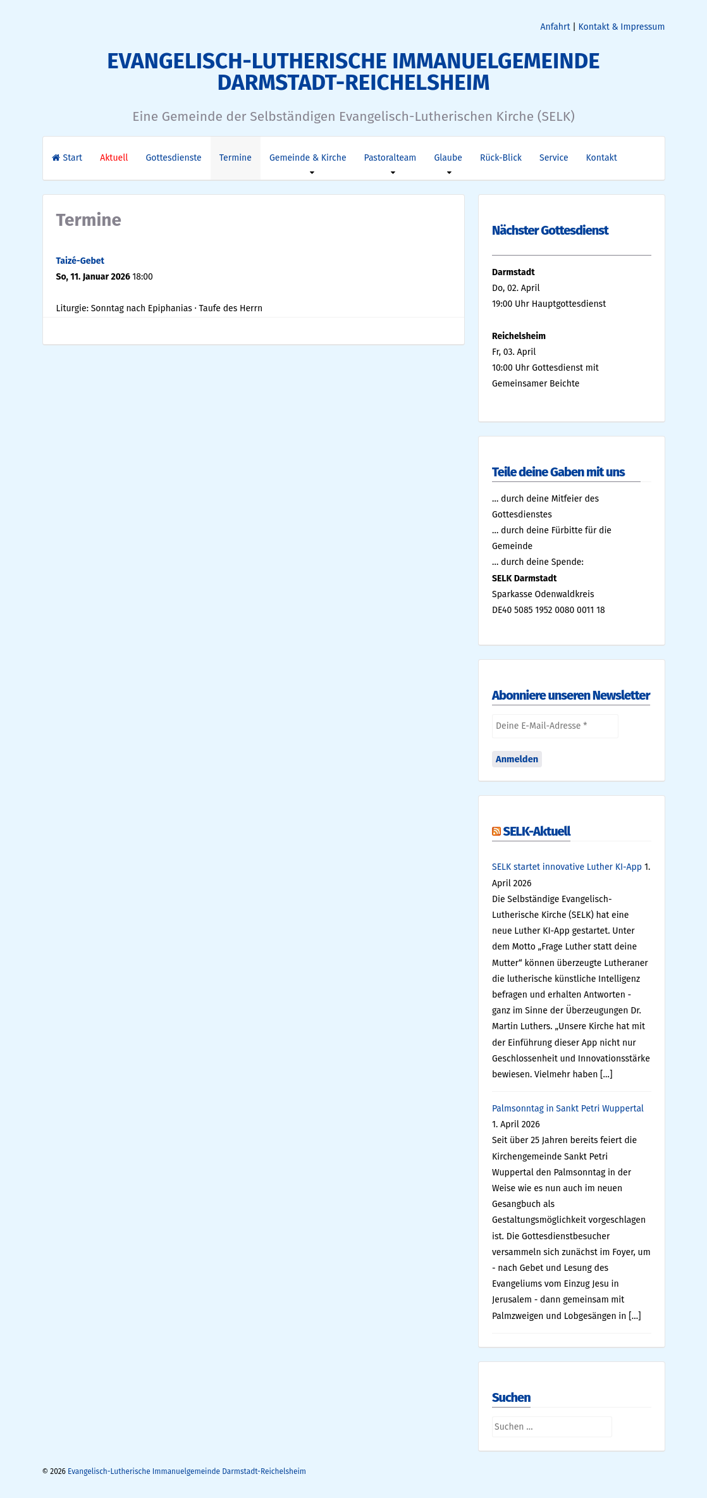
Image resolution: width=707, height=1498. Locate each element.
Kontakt (601, 157)
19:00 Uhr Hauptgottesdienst (549, 304)
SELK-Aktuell (536, 831)
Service (554, 157)
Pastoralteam (390, 157)
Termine (235, 157)
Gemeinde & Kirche (308, 157)
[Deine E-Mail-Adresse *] (555, 726)
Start (67, 157)
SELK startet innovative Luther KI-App (567, 867)
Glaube (448, 157)
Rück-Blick (501, 157)
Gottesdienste (173, 157)
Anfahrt (555, 27)
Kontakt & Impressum (622, 27)
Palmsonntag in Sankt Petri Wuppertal (568, 1108)
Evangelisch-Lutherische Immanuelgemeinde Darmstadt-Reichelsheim (353, 71)
